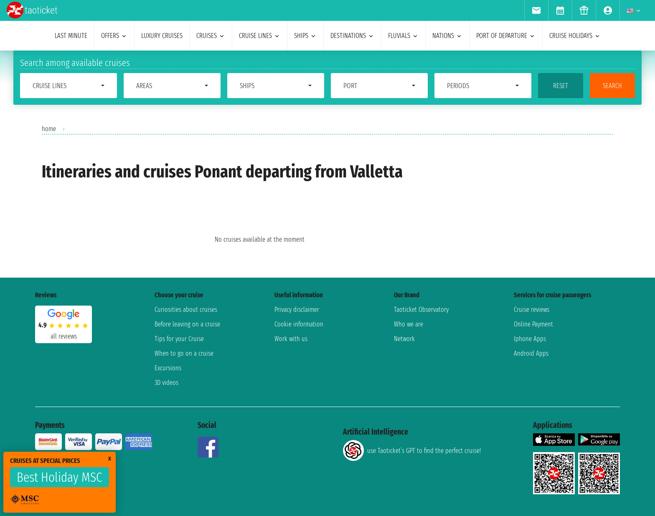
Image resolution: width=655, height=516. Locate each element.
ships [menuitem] (305, 36)
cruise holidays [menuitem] (575, 36)
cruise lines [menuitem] (259, 36)
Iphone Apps (530, 339)
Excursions (168, 368)
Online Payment (533, 324)
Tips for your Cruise (179, 339)
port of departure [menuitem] (506, 36)
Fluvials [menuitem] (403, 36)
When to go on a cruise (184, 353)
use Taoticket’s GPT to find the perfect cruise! (412, 450)
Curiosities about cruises (186, 310)
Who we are (408, 324)
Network (404, 339)
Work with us (290, 339)
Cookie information (298, 324)
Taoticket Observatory (421, 310)
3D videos (166, 383)
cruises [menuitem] (210, 36)
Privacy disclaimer (296, 310)
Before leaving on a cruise (187, 324)
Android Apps (531, 353)
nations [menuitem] (447, 36)
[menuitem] (536, 10)
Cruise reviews (531, 310)
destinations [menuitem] (352, 36)
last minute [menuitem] (71, 36)
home (49, 129)
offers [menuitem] (114, 36)
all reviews (64, 336)
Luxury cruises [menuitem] (162, 36)
